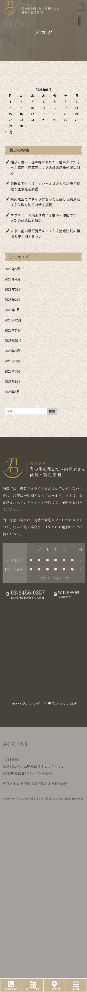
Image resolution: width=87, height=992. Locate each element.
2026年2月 (12, 299)
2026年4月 (13, 279)
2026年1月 (12, 309)
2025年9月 (12, 350)
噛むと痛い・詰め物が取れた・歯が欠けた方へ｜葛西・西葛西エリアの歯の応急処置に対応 (45, 167)
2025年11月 (13, 330)
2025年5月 (12, 391)
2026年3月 (12, 289)
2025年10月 (13, 340)
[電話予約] (10, 984)
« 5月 (9, 131)
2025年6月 (12, 381)
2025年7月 (12, 371)
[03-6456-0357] (7, 593)
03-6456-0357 (29, 592)
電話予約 (10, 989)
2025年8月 (12, 360)
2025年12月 (13, 319)
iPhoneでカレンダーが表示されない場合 (43, 703)
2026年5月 (12, 268)
